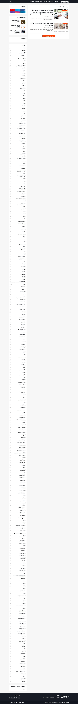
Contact (15, 702)
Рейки (17, 547)
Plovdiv (17, 103)
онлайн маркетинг (17, 447)
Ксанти (17, 339)
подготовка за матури (17, 508)
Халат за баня (17, 660)
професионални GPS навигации (17, 533)
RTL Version (11, 702)
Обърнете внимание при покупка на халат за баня (42, 24)
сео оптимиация (17, 577)
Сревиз (17, 593)
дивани (17, 253)
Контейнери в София (17, 329)
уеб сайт (17, 646)
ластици (17, 361)
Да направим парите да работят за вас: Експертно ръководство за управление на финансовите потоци (41, 12)
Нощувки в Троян (17, 429)
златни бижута (17, 291)
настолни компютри (17, 417)
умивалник (17, 651)
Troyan (17, 145)
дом (17, 261)
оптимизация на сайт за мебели (17, 454)
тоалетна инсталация (17, 635)
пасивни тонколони (17, 485)
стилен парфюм (17, 596)
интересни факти (17, 301)
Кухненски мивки (17, 349)
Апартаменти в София (17, 165)
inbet (17, 87)
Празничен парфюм (17, 528)
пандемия (17, 467)
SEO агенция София (17, 123)
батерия (17, 178)
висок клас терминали (17, 223)
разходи (17, 545)
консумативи (17, 324)
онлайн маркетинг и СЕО (17, 449)
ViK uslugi (17, 150)
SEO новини (17, 130)
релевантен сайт (17, 548)
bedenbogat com (17, 53)
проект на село (17, 530)
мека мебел (17, 392)
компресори (17, 321)
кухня (17, 351)
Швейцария (17, 679)
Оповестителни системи (17, 450)
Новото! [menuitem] (32, 1)
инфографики (17, 306)
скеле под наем (17, 580)
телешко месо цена (17, 628)
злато (17, 294)
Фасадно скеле (17, 655)
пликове (17, 495)
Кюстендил (17, 356)
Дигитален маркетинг (17, 256)
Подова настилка (17, 510)
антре (17, 163)
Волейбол (17, 226)
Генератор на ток (17, 238)
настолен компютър (17, 415)
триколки (17, 638)
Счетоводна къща (17, 610)
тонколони (17, 636)
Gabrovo (17, 75)
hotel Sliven (17, 85)
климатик (17, 312)
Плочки (17, 500)
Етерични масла (17, 273)
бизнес (17, 183)
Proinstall (17, 108)
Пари (17, 472)
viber (17, 146)
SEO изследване (17, 126)
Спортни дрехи (17, 590)
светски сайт (17, 568)
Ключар (17, 316)
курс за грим (17, 344)
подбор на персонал (17, 507)
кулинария (17, 341)
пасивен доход (17, 482)
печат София (17, 487)
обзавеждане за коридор (17, 432)
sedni (17, 112)
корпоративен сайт (17, 336)
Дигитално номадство (17, 259)
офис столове (17, 460)
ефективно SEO (17, 274)
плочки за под (17, 502)
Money (17, 98)
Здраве (18, 284)
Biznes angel (17, 55)
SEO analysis (17, 117)
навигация (17, 414)
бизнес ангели (17, 186)
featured (17, 70)
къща (17, 354)
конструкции (17, 322)
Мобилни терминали (17, 400)
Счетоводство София (17, 615)
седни (17, 572)
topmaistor (17, 143)
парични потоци (17, 480)
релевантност (17, 550)
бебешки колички (17, 180)
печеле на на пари (17, 490)
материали (17, 379)
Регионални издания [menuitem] (48, 1)
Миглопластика (17, 399)
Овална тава (17, 437)
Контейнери (17, 327)
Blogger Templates (52, 702)
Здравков (17, 288)
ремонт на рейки (17, 555)
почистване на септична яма (17, 525)
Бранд (17, 206)
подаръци (17, 505)
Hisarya (17, 80)
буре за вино (17, 209)
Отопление (17, 457)
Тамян (17, 625)
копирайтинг (17, 331)
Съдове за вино (17, 620)
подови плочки (17, 513)
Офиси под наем (17, 462)
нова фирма (17, 424)
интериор (17, 302)
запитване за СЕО (17, 281)
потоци (17, 523)
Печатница (17, 489)
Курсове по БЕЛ (17, 347)
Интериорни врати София (17, 304)
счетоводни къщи (17, 611)
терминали (17, 630)
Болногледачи (17, 196)
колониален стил (17, 319)
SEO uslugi (17, 120)
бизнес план (17, 190)
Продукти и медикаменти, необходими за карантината (15, 31)
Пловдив (17, 498)
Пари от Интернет (17, 477)
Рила (17, 562)
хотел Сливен (17, 666)
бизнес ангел (17, 185)
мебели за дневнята (17, 382)
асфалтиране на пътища (17, 171)
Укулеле (17, 650)
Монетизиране (17, 407)
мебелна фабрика (17, 391)
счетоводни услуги (17, 613)
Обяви (17, 435)
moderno (17, 95)
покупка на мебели (17, 515)
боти (17, 201)
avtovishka (17, 50)
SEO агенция (17, 122)
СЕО (17, 573)
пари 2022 (17, 474)
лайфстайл (17, 359)
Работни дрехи (17, 540)
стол (17, 598)
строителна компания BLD (17, 605)
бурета (17, 211)
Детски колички (17, 248)
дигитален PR (17, 254)
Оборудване (17, 434)
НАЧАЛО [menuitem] (56, 1)
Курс (17, 342)
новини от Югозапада (17, 427)
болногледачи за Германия (17, 198)
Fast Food (17, 68)
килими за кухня (17, 309)
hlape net (17, 83)
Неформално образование (17, 419)
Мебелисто (17, 389)
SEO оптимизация (17, 133)
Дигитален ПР (17, 258)
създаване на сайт (17, 621)
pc (17, 102)
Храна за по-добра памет (17, 671)
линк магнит (17, 364)
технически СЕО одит (17, 633)
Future (17, 72)
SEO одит (17, 131)
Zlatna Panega (17, 155)
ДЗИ (17, 251)
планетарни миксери (17, 494)
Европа (17, 264)
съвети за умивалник (17, 618)
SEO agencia (17, 115)
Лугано (17, 367)
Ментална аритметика (17, 395)
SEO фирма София (17, 140)
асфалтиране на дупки (17, 170)
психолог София (17, 537)
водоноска (17, 224)
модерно (17, 404)
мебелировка (17, 387)
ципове (17, 674)
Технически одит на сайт (17, 631)
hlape (17, 82)
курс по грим (17, 346)
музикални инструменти (17, 410)
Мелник (17, 394)
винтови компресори (17, 221)
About (20, 702)
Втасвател (17, 231)
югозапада (17, 681)
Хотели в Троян (17, 669)
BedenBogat (17, 52)
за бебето (17, 276)
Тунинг (17, 643)
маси (17, 374)
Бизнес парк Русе (17, 188)
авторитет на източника (17, 158)
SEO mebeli (17, 118)
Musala (17, 100)
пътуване (17, 538)
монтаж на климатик (17, 409)
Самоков (17, 565)
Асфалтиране (17, 168)
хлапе (17, 665)
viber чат (17, 148)
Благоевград (17, 195)
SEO (17, 113)
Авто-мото (17, 156)
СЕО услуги (17, 578)
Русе (17, 563)
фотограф (17, 658)
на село (17, 412)
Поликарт (17, 518)
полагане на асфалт (17, 517)
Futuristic (17, 73)
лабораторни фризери (17, 357)
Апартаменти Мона (17, 166)
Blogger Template (65, 702)
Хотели (17, 668)
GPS (17, 77)
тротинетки (17, 640)
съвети (17, 616)
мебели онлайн (17, 386)
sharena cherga (17, 141)
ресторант (17, 560)
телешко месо (17, 626)
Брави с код (17, 203)
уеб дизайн (17, 645)
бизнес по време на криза (17, 191)
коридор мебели (17, 334)
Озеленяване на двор (17, 440)
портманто (17, 522)
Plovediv (17, 105)
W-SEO (17, 151)
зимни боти (17, 289)
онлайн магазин (17, 445)
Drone (17, 63)
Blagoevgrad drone (17, 58)
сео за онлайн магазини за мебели (17, 575)
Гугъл (17, 243)
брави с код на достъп (17, 205)
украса (17, 648)
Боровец (17, 200)
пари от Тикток (17, 479)
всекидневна (17, 229)
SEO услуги (17, 138)
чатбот (17, 676)
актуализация (17, 161)
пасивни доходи (17, 484)
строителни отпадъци (17, 606)
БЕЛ (17, 181)
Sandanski (17, 110)
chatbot (17, 62)
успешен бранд (17, 653)
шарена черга (17, 678)
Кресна (17, 337)
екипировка (17, 266)
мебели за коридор (17, 384)
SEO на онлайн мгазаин (17, 128)
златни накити (17, 293)
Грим (17, 241)
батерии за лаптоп (17, 176)
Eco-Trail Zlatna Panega (17, 67)
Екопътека (17, 271)
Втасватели (17, 233)
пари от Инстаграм (17, 475)
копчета (17, 332)
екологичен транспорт (17, 268)
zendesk (17, 153)
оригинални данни (17, 455)
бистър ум (17, 193)
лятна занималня (17, 371)
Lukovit (17, 92)
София (17, 586)
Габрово (17, 236)
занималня (17, 279)
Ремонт (17, 552)
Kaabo (17, 90)
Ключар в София (17, 317)
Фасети (17, 656)
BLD (17, 60)
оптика (17, 452)
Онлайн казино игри (17, 444)
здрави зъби (17, 286)
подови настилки (17, 512)
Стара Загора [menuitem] (39, 1)
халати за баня (17, 661)
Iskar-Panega (17, 88)
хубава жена (17, 673)
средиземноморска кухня (17, 595)
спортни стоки (17, 591)
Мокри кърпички (17, 405)
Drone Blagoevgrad (17, 65)
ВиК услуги (17, 218)
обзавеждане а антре (17, 430)
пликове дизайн (17, 497)
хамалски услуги (17, 663)
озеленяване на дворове (17, 442)
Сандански (17, 567)
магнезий (17, 372)
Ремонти (17, 557)
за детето (17, 278)
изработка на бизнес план (17, 297)
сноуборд (17, 585)
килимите (17, 311)
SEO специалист (17, 136)
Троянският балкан (17, 641)
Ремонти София (17, 558)
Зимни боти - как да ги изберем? (15, 26)
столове (17, 600)
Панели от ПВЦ (17, 470)
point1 (17, 107)
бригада (17, 208)
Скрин (17, 582)
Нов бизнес (17, 420)
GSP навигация (17, 78)
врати (17, 228)
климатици (17, 314)
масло (17, 377)
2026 (17, 48)
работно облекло (17, 542)
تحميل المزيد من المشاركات (49, 36)
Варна (17, 216)
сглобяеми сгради (17, 570)
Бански (17, 173)
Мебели (17, 381)
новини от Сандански (17, 425)
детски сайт (17, 249)
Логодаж (17, 366)
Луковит (17, 369)
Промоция (17, 532)
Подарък (17, 503)
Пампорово (17, 465)
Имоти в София (17, 299)
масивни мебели (17, 376)
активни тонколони (17, 160)
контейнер (17, 326)
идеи (17, 296)
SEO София (17, 135)
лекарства (17, 362)
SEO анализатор (17, 125)
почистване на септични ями (17, 527)
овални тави (17, 439)
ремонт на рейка (17, 553)
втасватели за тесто (17, 234)
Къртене (17, 352)
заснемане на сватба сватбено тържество (17, 283)
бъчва (17, 213)
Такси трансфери (17, 623)
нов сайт (17, 422)
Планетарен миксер (17, 492)
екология (17, 269)
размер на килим (17, 543)
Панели (17, 469)
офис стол (17, 459)
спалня (17, 588)
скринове (17, 583)
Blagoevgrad (17, 57)
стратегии (17, 603)
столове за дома (17, 601)
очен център (17, 464)
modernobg (17, 97)
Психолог (17, 535)
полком (17, 520)
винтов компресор (17, 219)
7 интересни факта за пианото (16, 21)
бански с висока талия (17, 175)
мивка (17, 397)
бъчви (17, 214)
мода (17, 402)
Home (23, 702)
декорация (17, 246)
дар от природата (17, 244)
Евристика (17, 263)
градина (17, 239)
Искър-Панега (17, 307)
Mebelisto (17, 93)
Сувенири (17, 608)
